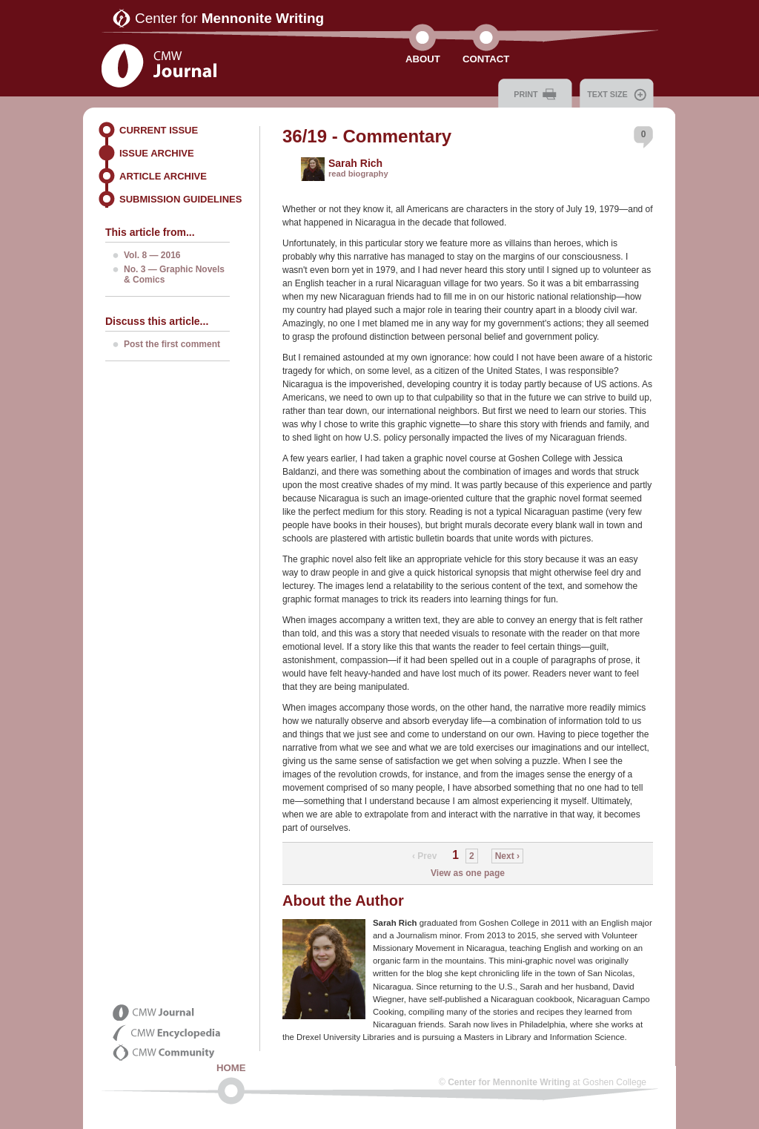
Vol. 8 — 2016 (152, 255)
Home (231, 1067)
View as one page (468, 873)
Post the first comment (172, 344)
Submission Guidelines (180, 199)
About (422, 59)
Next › (507, 856)
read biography (358, 173)
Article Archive (163, 176)
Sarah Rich (355, 163)
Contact (486, 59)
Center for (229, 18)
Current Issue (158, 130)
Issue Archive (156, 153)
